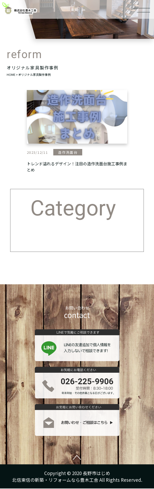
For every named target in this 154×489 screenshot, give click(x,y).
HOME (11, 74)
